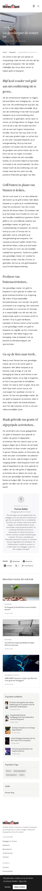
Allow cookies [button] (19, 887)
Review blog (9, 793)
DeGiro (21, 775)
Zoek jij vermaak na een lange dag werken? (23, 729)
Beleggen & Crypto (10, 841)
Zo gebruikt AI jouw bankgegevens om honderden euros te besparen (22, 717)
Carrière (6, 857)
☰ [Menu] (34, 6)
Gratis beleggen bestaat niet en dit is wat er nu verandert (23, 739)
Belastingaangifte (19, 771)
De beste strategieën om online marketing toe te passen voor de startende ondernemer (21, 704)
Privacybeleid (8, 871)
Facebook (27, 561)
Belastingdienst (11, 775)
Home (5, 52)
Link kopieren (27, 566)
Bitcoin (8, 771)
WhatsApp (15, 561)
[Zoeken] (38, 6)
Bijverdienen (7, 849)
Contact (6, 867)
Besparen (12, 52)
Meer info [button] (22, 881)
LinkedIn (8, 566)
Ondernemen (8, 853)
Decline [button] (7, 887)
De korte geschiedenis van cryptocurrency (22, 750)
